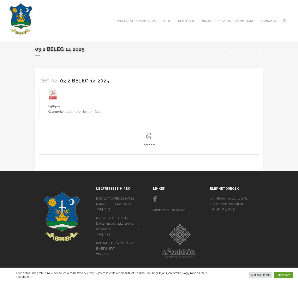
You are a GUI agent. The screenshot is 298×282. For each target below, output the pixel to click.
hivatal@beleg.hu (231, 204)
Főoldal (232, 50)
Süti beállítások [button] (260, 274)
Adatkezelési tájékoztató (169, 210)
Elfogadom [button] (283, 274)
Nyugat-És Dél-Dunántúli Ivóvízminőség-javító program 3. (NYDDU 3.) (117, 224)
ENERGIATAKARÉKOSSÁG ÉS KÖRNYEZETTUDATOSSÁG (115, 201)
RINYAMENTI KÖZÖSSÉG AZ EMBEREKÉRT (115, 246)
